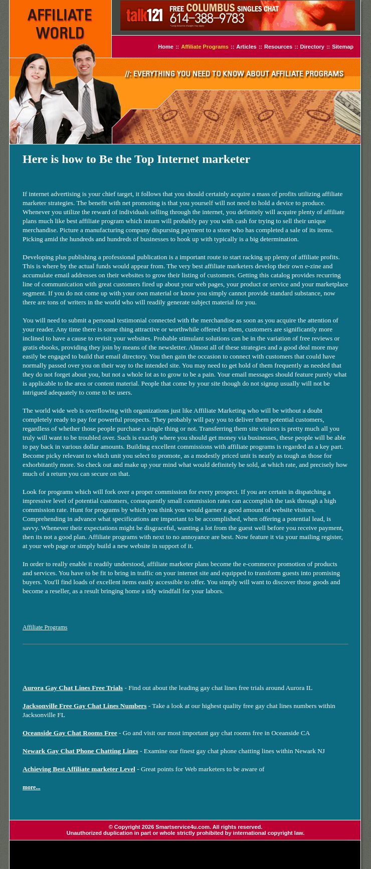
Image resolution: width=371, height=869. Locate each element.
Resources (278, 47)
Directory (312, 47)
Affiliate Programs (205, 47)
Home (165, 47)
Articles (246, 47)
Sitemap (342, 47)
